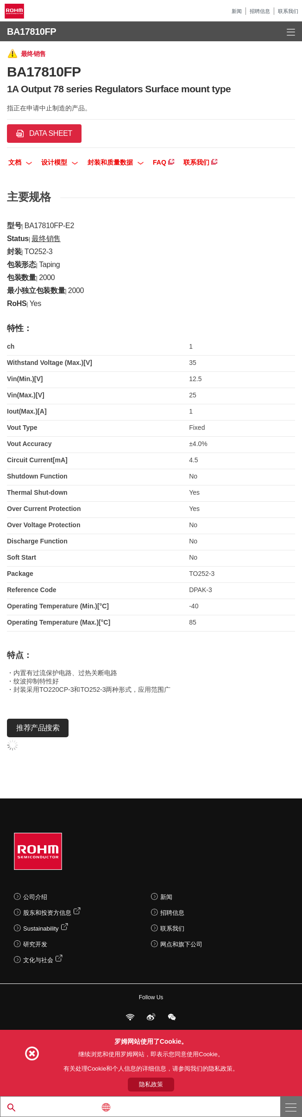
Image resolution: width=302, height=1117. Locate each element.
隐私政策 (151, 1084)
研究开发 (35, 944)
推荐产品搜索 (37, 728)
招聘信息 (260, 11)
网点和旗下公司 (181, 944)
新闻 (237, 11)
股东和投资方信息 (47, 912)
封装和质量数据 (116, 162)
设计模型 (59, 162)
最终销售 (46, 239)
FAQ (163, 162)
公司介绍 (35, 897)
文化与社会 (38, 960)
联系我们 (288, 11)
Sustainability (41, 928)
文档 (20, 162)
